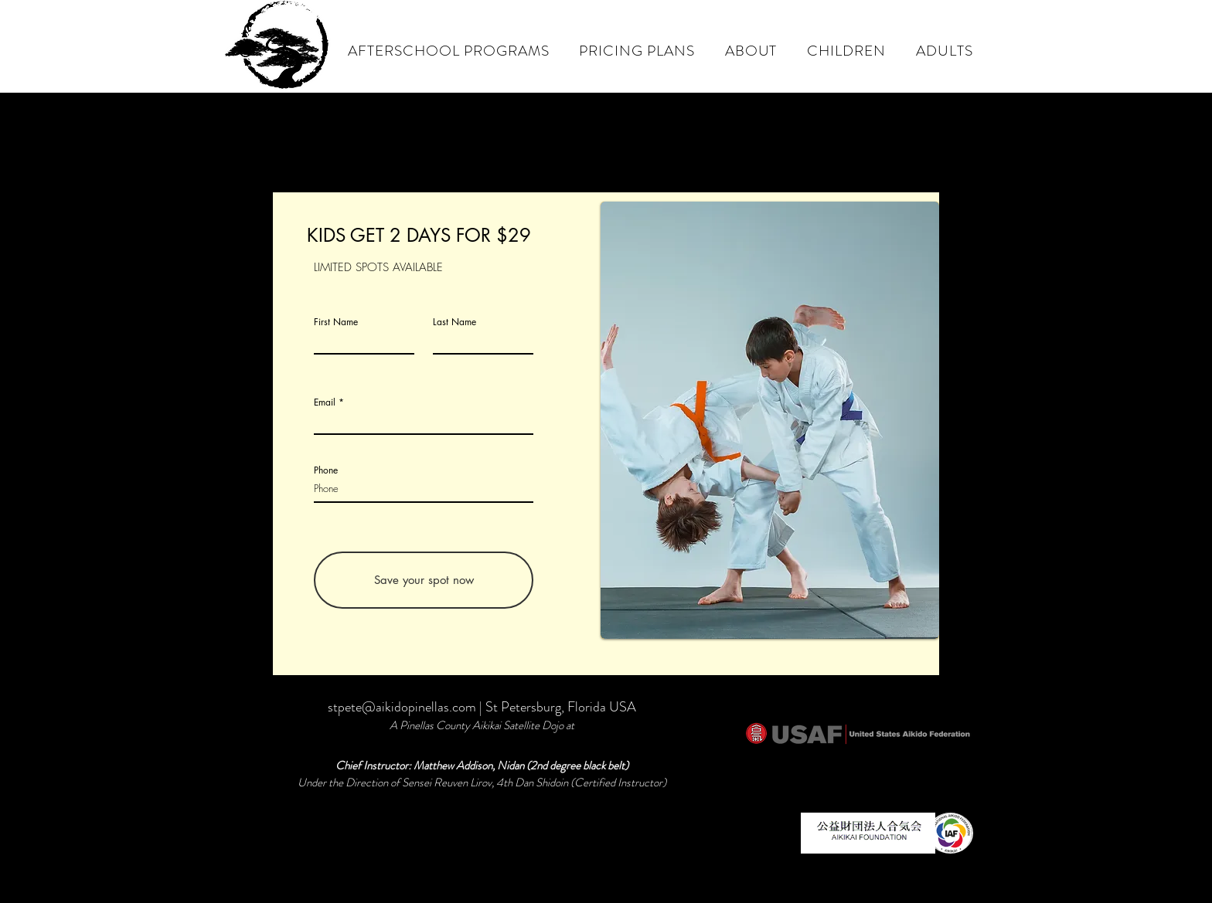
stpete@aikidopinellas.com (402, 707)
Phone (326, 470)
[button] (751, 50)
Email (324, 402)
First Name (336, 322)
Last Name (454, 322)
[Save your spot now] (423, 580)
